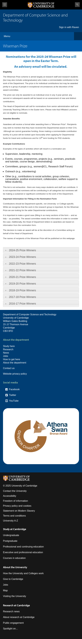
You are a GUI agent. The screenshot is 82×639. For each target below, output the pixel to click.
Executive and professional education (23, 552)
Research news (11, 611)
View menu (4, 4)
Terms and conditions (14, 515)
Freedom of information (15, 501)
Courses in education (14, 558)
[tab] (41, 250)
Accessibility (9, 496)
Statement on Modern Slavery (19, 510)
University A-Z (10, 520)
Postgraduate (10, 541)
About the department (14, 362)
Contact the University (15, 491)
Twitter (12, 395)
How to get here (11, 359)
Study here (9, 346)
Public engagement (13, 623)
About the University (15, 567)
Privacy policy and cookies (17, 506)
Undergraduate (11, 535)
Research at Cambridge (16, 605)
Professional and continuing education (23, 546)
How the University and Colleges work (23, 573)
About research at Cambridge (19, 617)
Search (77, 4)
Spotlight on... (10, 628)
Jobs (5, 356)
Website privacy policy (15, 373)
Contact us (8, 368)
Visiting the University (14, 596)
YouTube (14, 400)
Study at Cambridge (14, 529)
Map (5, 590)
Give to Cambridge (13, 579)
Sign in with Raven (69, 27)
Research (8, 349)
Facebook (14, 389)
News (6, 352)
